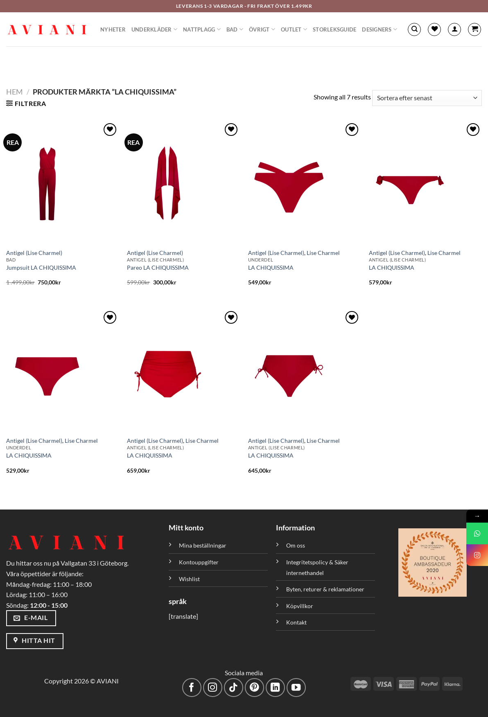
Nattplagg (202, 29)
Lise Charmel (323, 252)
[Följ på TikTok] (233, 687)
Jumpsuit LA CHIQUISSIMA (41, 267)
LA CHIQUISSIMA (271, 267)
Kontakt (296, 622)
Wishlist (189, 578)
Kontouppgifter (199, 562)
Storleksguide (334, 29)
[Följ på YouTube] (296, 687)
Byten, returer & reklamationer (325, 589)
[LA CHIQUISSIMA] (304, 182)
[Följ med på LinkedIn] (275, 687)
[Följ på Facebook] (191, 687)
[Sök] (414, 29)
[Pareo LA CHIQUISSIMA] (183, 182)
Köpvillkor (299, 605)
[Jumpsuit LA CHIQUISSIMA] (62, 182)
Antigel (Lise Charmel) (34, 252)
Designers (379, 29)
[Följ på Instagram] (212, 687)
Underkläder (154, 29)
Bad (234, 29)
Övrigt (262, 29)
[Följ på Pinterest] (254, 687)
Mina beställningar (203, 545)
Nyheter (113, 29)
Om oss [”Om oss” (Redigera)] (295, 545)
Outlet (294, 29)
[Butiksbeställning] (427, 98)
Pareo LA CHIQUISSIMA (158, 267)
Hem (14, 91)
